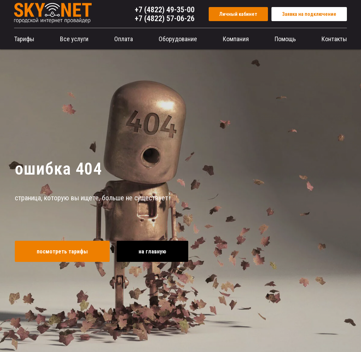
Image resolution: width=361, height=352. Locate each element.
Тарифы (24, 39)
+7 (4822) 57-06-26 (165, 18)
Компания (236, 39)
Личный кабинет (238, 14)
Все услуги (74, 39)
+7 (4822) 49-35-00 (165, 9)
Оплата (123, 39)
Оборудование (178, 39)
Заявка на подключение (309, 14)
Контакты (334, 39)
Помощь (285, 39)
